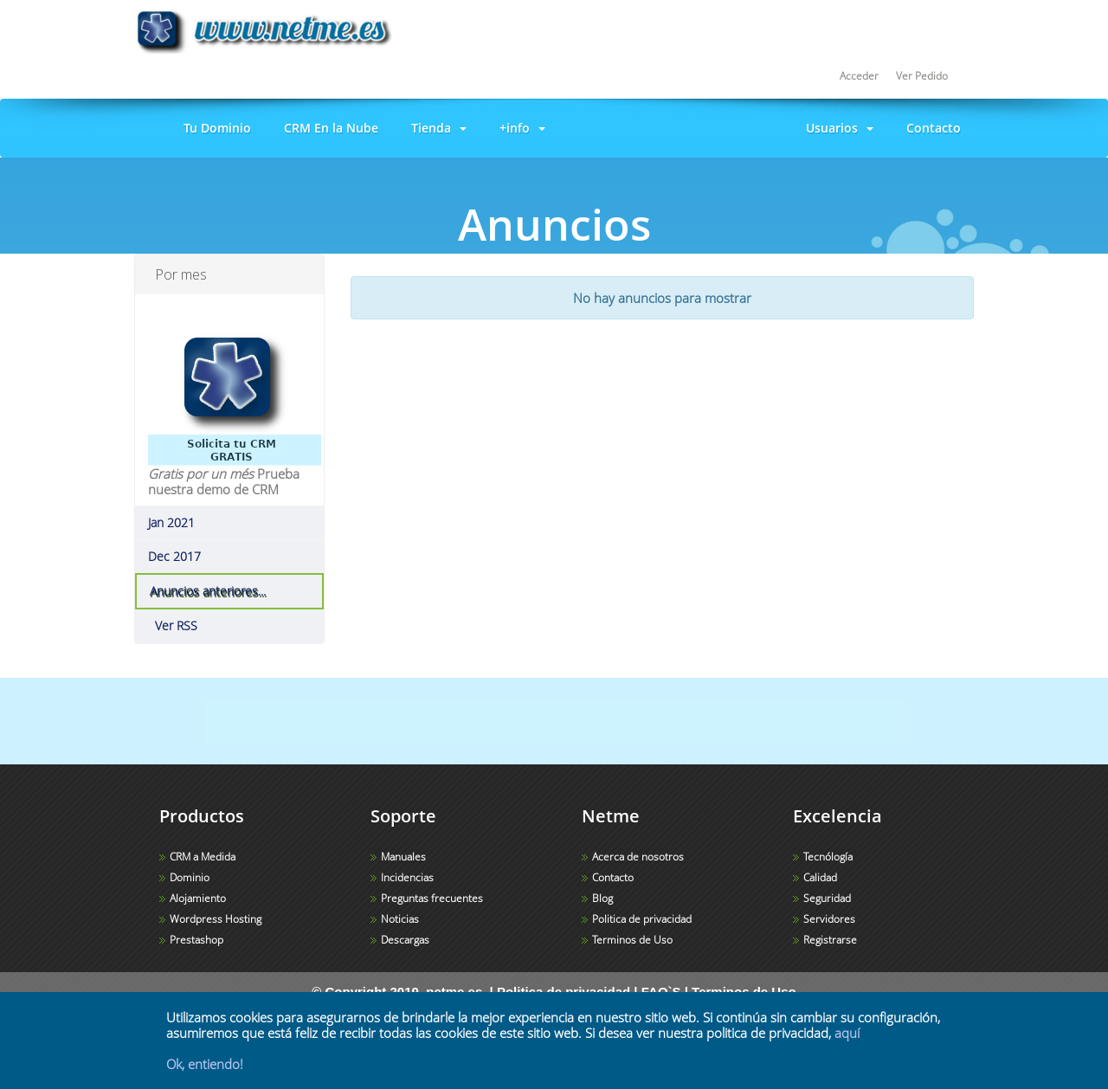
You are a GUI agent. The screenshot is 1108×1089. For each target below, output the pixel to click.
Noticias (400, 919)
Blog (602, 898)
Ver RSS (172, 626)
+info (519, 127)
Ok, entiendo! (204, 1064)
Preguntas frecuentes (432, 898)
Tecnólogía (828, 856)
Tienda (435, 127)
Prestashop (196, 939)
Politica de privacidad (642, 919)
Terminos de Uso (632, 939)
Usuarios (836, 127)
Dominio (189, 877)
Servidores (829, 919)
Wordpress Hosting (215, 919)
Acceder (859, 75)
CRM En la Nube (327, 127)
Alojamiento (198, 898)
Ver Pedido (922, 75)
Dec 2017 (174, 556)
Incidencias (407, 877)
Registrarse (830, 939)
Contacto (930, 127)
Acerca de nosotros (638, 856)
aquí (847, 1032)
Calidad (820, 877)
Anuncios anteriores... (208, 591)
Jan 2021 (171, 523)
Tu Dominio (214, 127)
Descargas (405, 939)
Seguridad (827, 898)
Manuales (403, 856)
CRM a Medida (202, 856)
